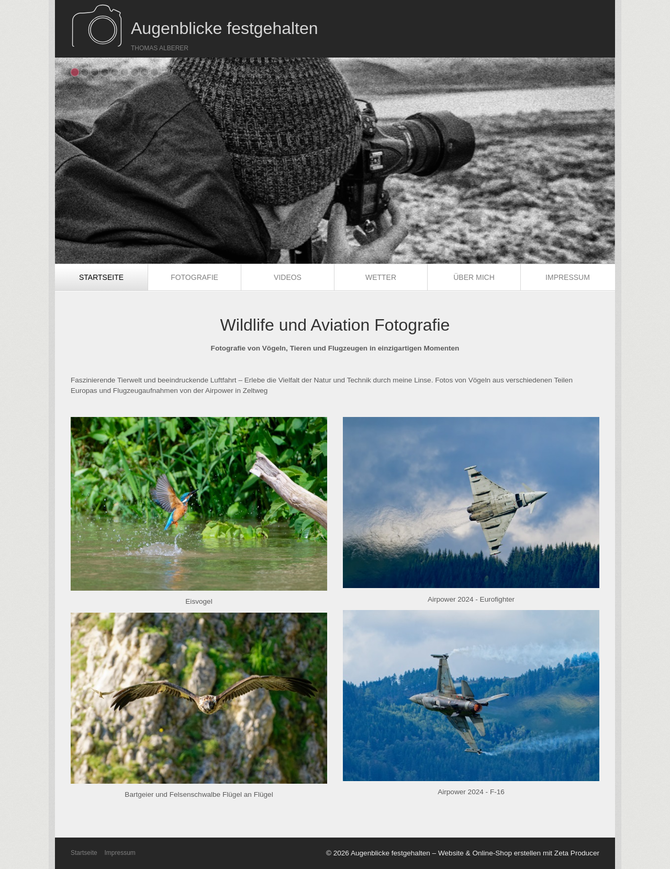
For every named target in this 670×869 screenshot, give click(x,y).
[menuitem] (101, 277)
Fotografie (194, 277)
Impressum (567, 277)
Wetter (380, 277)
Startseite (101, 277)
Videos (288, 277)
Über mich (474, 277)
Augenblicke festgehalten (224, 28)
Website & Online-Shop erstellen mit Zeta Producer (518, 853)
